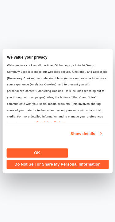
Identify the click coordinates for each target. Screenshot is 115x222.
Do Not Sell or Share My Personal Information (57, 164)
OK (37, 152)
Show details (83, 133)
